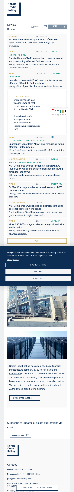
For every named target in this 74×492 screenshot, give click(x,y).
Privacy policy (13, 259)
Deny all (38, 272)
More (37, 241)
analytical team (24, 381)
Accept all (38, 278)
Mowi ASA (55, 221)
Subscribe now (39, 27)
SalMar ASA (57, 184)
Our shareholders (24, 398)
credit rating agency (34, 388)
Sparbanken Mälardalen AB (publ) (30, 141)
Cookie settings (38, 265)
